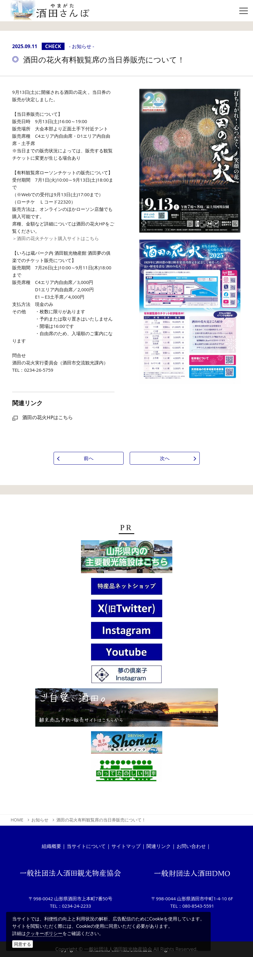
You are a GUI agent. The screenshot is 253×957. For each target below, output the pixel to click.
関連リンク (158, 846)
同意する (22, 944)
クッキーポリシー (44, 933)
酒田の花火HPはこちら (42, 417)
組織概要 (51, 846)
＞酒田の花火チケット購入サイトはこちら (55, 238)
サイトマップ (126, 846)
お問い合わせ (191, 846)
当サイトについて (86, 846)
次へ (165, 458)
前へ (88, 458)
